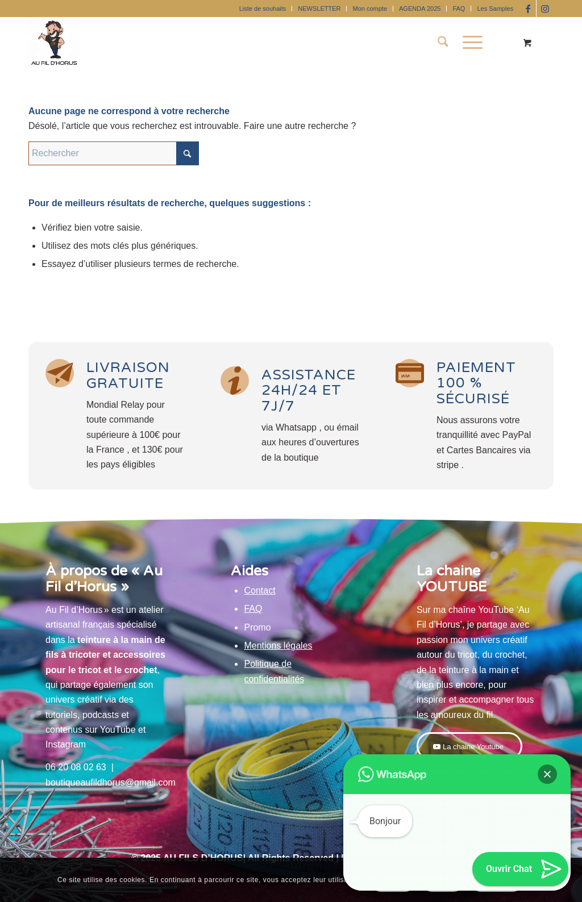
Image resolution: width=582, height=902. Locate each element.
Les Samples (495, 8)
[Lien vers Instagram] (545, 8)
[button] (547, 774)
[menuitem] (263, 8)
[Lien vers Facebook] (527, 8)
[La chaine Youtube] (469, 746)
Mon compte (369, 8)
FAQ (458, 8)
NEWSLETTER (319, 8)
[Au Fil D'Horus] (54, 42)
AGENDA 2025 (419, 8)
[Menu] (469, 42)
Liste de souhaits (262, 8)
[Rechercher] (443, 42)
